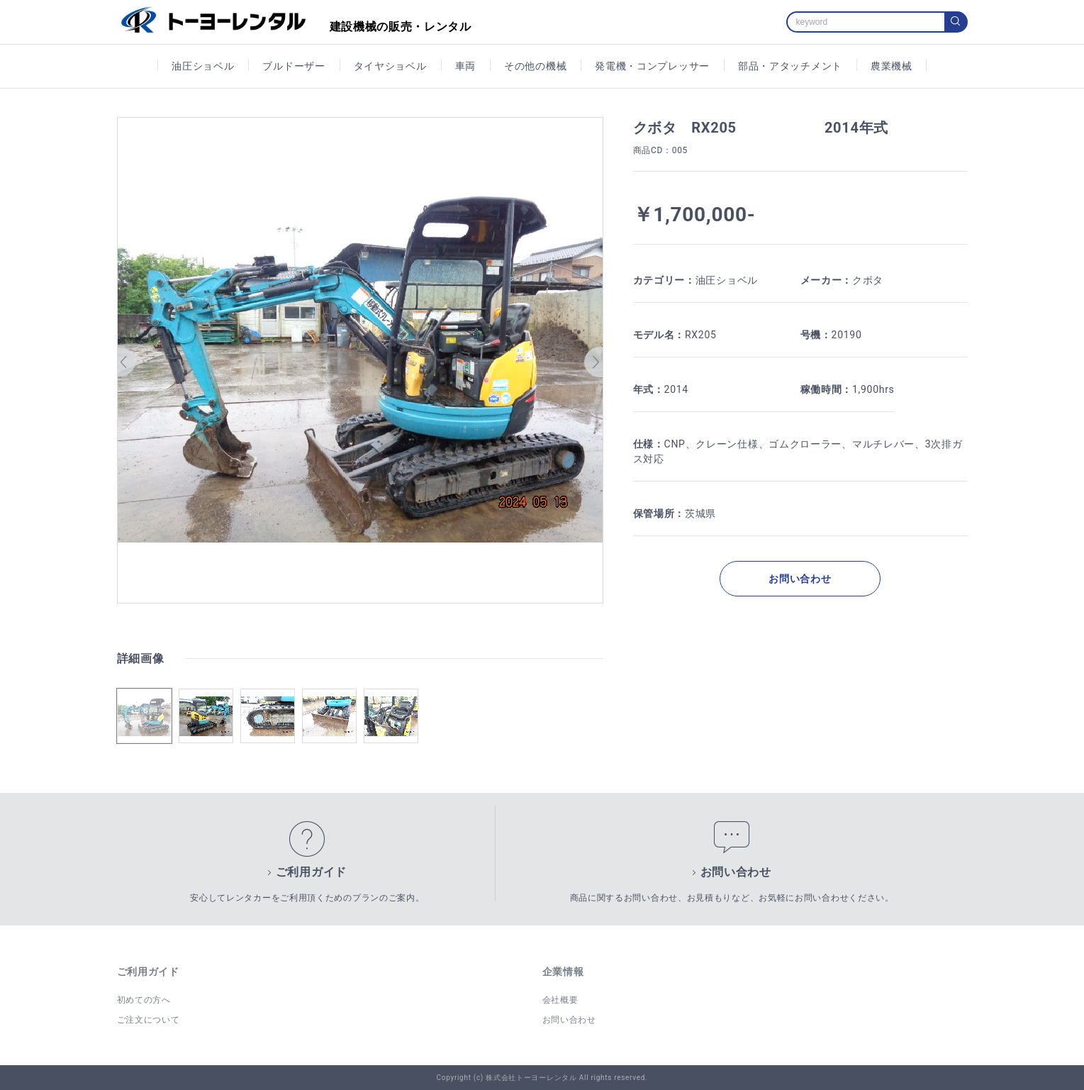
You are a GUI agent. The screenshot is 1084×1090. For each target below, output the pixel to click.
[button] (126, 362)
